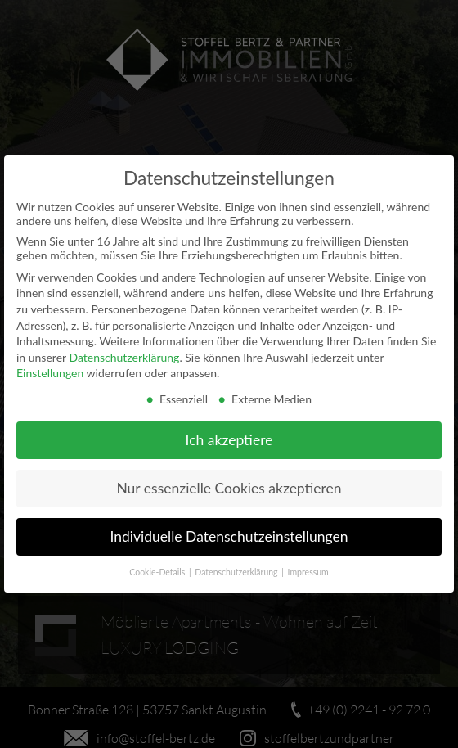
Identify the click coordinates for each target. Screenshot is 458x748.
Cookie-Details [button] (158, 571)
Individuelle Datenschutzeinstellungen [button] (229, 535)
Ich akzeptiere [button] (229, 439)
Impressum (308, 571)
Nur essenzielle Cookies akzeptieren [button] (228, 487)
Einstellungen (49, 372)
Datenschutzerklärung (124, 356)
